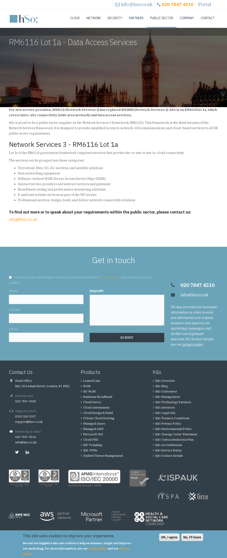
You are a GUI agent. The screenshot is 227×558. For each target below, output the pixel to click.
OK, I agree (169, 537)
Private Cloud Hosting (98, 422)
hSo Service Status (168, 454)
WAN (87, 390)
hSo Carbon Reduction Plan (174, 444)
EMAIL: (15, 333)
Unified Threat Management (103, 460)
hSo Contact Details (169, 460)
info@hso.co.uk (136, 4)
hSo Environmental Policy (173, 433)
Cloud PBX (90, 444)
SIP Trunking (92, 449)
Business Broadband (97, 401)
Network (94, 18)
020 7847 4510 (25, 441)
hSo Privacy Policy (168, 428)
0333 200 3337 (25, 421)
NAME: (15, 295)
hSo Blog (161, 390)
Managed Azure (94, 428)
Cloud (75, 18)
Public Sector (161, 18)
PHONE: (15, 314)
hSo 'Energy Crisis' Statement (176, 438)
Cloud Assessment (96, 412)
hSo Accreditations (168, 449)
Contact (208, 18)
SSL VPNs (90, 454)
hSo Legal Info (165, 417)
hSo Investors (165, 412)
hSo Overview (165, 385)
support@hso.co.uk (29, 426)
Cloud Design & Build (98, 417)
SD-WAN (89, 396)
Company (187, 18)
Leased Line (91, 385)
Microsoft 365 (93, 438)
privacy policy (110, 281)
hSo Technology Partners (173, 406)
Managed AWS (93, 433)
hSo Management (167, 401)
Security (114, 18)
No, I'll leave (192, 537)
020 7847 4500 (25, 405)
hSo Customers (166, 396)
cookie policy (97, 548)
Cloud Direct (92, 406)
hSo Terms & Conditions (172, 422)
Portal (204, 4)
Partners (136, 18)
